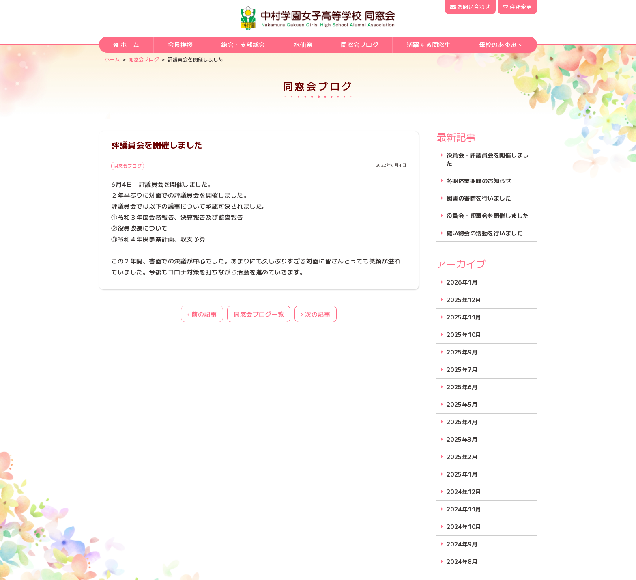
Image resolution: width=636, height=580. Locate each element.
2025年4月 (462, 422)
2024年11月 (464, 509)
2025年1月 (462, 474)
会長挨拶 (180, 45)
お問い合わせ (470, 7)
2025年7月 (462, 369)
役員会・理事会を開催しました (488, 216)
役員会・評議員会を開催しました (488, 159)
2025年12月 (464, 300)
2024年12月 (464, 492)
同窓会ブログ (359, 45)
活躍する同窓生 (429, 45)
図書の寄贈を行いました (479, 198)
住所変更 (517, 7)
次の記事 (315, 314)
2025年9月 (462, 352)
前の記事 (202, 314)
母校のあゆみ (498, 45)
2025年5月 (462, 404)
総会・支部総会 (243, 45)
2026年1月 (462, 282)
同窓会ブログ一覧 (259, 314)
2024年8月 (462, 561)
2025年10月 (464, 335)
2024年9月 (462, 544)
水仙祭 (303, 45)
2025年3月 (462, 439)
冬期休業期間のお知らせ (479, 181)
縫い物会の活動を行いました (485, 233)
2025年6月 (462, 387)
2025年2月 (462, 457)
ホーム (126, 45)
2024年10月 (464, 526)
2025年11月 (464, 317)
